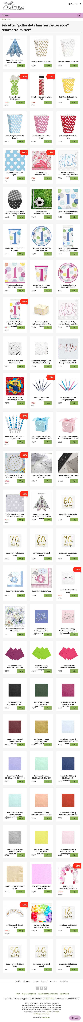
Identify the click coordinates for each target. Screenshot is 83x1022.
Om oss (35, 981)
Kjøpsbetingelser (29, 994)
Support (44, 981)
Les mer (49, 1011)
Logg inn (53, 981)
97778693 (49, 999)
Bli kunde (26, 981)
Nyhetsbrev (64, 994)
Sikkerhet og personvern (48, 994)
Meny (5, 15)
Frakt (18, 994)
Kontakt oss (63, 981)
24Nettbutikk (45, 1017)
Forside (4, 19)
